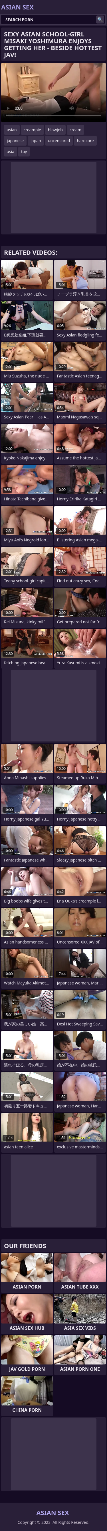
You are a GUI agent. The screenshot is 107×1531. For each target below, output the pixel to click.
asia (10, 151)
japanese (15, 140)
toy (24, 151)
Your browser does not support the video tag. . (53, 92)
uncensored (59, 140)
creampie (32, 129)
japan (36, 140)
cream (75, 129)
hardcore (85, 140)
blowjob (55, 129)
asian (12, 129)
